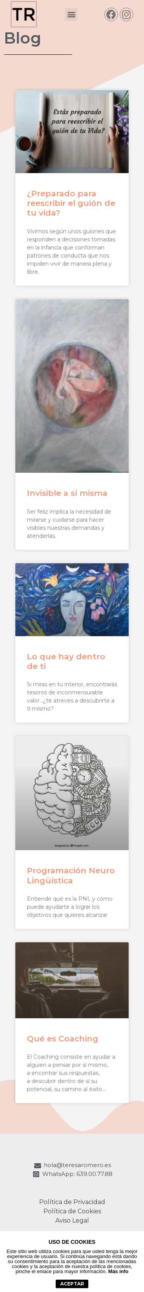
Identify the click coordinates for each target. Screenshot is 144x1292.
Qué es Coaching (62, 1038)
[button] (71, 14)
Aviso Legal (72, 1220)
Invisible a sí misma (67, 493)
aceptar (72, 1284)
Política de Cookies (72, 1211)
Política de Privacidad (72, 1202)
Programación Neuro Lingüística (71, 875)
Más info (118, 1271)
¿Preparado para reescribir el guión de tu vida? (71, 203)
